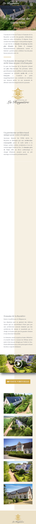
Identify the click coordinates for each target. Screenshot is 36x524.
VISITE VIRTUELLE (19, 381)
